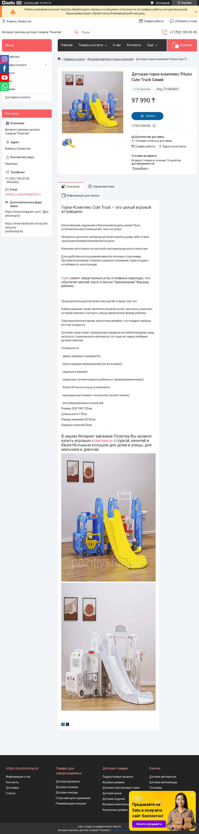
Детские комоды (67, 792)
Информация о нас (18, 776)
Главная (66, 45)
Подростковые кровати (117, 776)
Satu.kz (117, 826)
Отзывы (10, 89)
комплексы (102, 440)
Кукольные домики (115, 809)
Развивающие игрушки (71, 803)
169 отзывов (162, 2)
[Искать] (76, 32)
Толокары (155, 787)
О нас (117, 45)
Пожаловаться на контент (126, 830)
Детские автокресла (162, 776)
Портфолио (12, 56)
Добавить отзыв (186, 21)
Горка (65, 278)
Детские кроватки (68, 781)
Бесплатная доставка (149, 136)
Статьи (9, 72)
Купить (150, 115)
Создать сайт (31, 2)
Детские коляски (67, 787)
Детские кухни (112, 793)
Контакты (134, 45)
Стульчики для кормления (73, 798)
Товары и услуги (90, 45)
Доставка (12, 787)
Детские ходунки (113, 798)
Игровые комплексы (115, 804)
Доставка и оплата (17, 97)
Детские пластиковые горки (120, 787)
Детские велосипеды (163, 782)
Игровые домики (113, 782)
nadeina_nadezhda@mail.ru (23, 194)
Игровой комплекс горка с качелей (110, 59)
